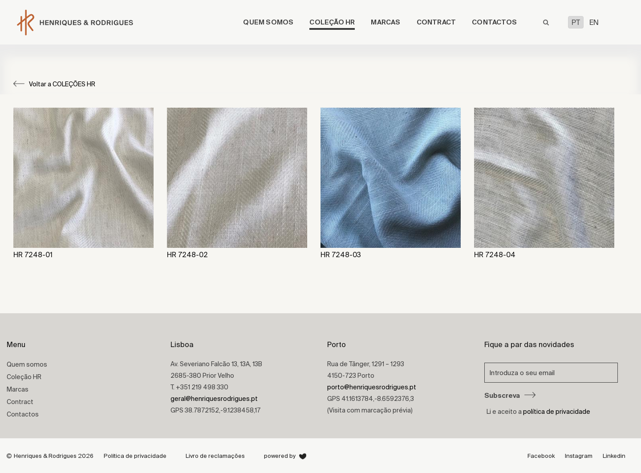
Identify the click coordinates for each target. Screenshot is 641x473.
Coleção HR (332, 22)
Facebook (541, 456)
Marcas (385, 22)
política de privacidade (556, 411)
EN (594, 22)
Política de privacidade (135, 456)
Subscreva (510, 395)
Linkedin (614, 456)
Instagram (578, 456)
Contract (436, 22)
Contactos (494, 22)
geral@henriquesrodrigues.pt (214, 398)
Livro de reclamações (215, 456)
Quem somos (268, 22)
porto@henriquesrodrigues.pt (371, 387)
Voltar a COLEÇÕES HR (54, 84)
